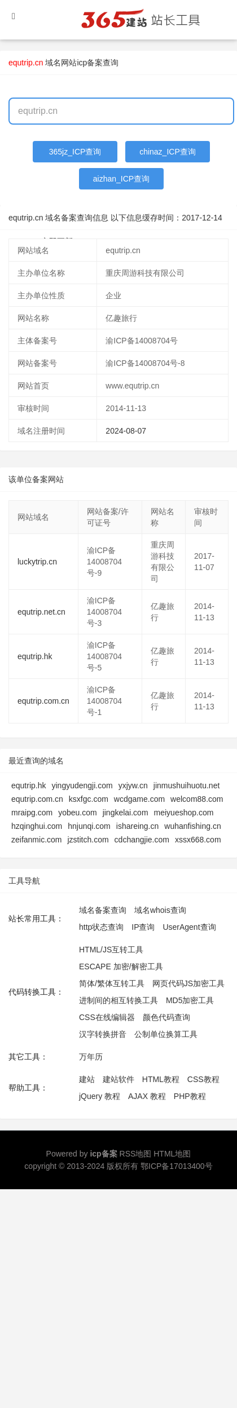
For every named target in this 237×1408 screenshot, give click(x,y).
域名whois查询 (160, 910)
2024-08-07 (126, 430)
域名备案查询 (102, 910)
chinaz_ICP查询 (167, 151)
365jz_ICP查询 (75, 151)
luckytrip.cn (37, 561)
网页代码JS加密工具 (188, 983)
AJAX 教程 (147, 1096)
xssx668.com (198, 839)
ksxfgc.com (88, 799)
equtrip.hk (34, 656)
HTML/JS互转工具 (111, 949)
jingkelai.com (125, 812)
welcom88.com (196, 799)
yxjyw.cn (133, 785)
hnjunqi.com (89, 826)
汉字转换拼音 (102, 1034)
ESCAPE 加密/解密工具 (121, 966)
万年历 (91, 1056)
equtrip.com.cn (43, 700)
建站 (87, 1079)
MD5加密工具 (190, 1000)
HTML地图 (172, 1153)
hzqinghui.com (36, 826)
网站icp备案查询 (89, 62)
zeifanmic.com (36, 839)
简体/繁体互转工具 (111, 983)
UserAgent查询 (189, 927)
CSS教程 (203, 1079)
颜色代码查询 (166, 1017)
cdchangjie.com (142, 839)
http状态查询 (101, 927)
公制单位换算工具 (166, 1034)
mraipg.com (31, 812)
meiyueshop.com (184, 812)
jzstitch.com (87, 839)
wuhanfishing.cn (192, 826)
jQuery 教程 (99, 1096)
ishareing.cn (137, 826)
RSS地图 (136, 1153)
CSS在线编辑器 (107, 1017)
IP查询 (143, 927)
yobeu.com (77, 812)
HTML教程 (160, 1079)
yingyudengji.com (81, 785)
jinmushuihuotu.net (186, 785)
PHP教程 (190, 1096)
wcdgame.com (139, 799)
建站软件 (118, 1079)
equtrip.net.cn (41, 611)
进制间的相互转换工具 (118, 1000)
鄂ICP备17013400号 (177, 1166)
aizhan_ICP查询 (121, 178)
